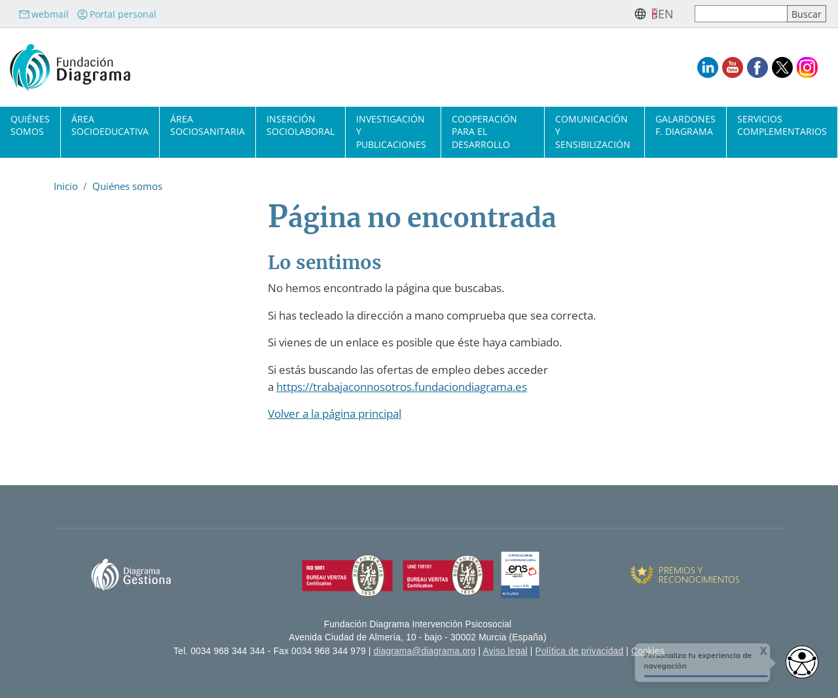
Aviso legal (505, 651)
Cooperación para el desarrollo (484, 131)
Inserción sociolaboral (300, 125)
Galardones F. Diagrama (685, 125)
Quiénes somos (30, 125)
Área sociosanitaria (207, 125)
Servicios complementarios (782, 125)
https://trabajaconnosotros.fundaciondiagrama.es (401, 386)
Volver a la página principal (334, 413)
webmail (43, 14)
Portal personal (116, 14)
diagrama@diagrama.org (425, 651)
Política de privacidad (580, 651)
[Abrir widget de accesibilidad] (802, 662)
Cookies (648, 651)
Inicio (66, 186)
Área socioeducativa (110, 125)
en (666, 14)
